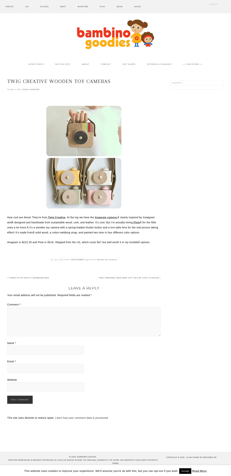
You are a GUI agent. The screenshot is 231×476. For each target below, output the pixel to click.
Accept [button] (185, 471)
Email (11, 361)
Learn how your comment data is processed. (82, 417)
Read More (199, 470)
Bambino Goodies (115, 34)
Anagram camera (106, 217)
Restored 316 (210, 457)
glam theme (192, 457)
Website (12, 379)
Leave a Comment (31, 89)
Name (11, 343)
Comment (14, 304)
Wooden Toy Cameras (107, 259)
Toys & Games (77, 260)
